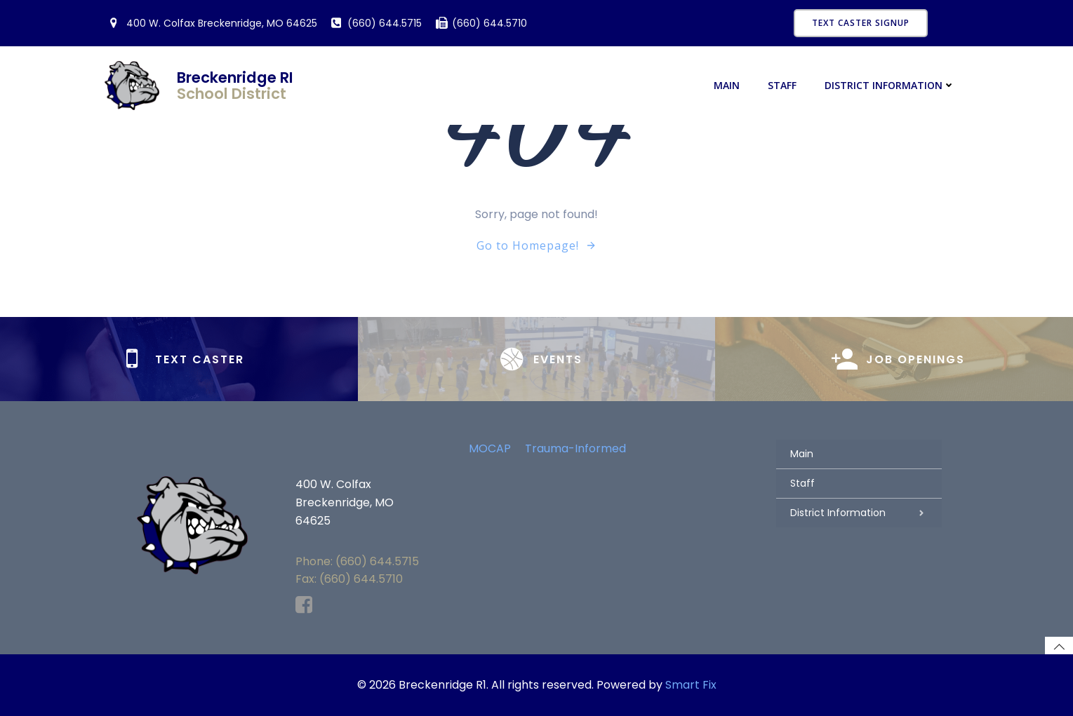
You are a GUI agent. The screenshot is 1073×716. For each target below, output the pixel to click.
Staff (782, 85)
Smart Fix (691, 685)
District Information (890, 85)
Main (727, 85)
